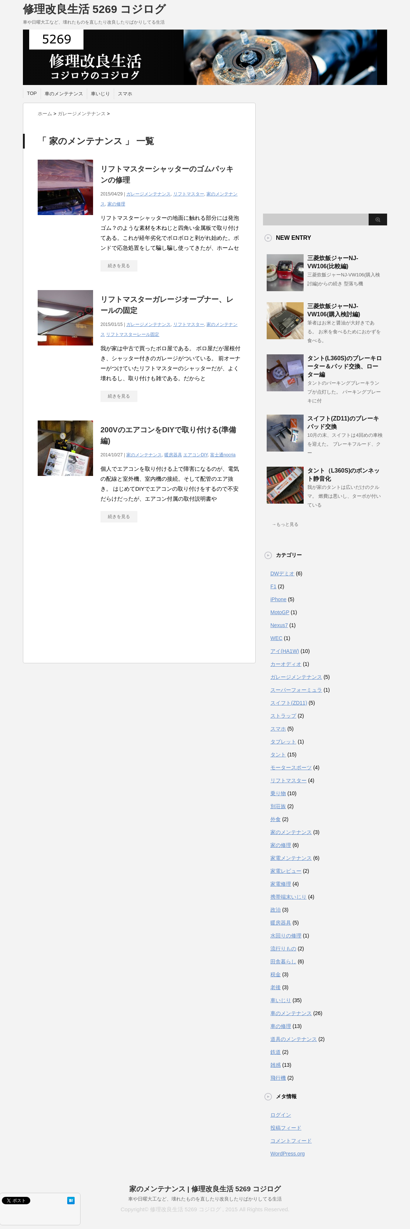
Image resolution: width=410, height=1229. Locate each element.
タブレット (283, 742)
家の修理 (116, 204)
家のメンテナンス (144, 454)
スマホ (125, 93)
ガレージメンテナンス (148, 194)
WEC (276, 638)
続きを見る (119, 265)
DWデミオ (282, 573)
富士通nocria (223, 454)
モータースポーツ (291, 767)
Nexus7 (279, 625)
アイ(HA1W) (284, 651)
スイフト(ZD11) (288, 703)
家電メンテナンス (291, 858)
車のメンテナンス (64, 93)
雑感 (275, 1065)
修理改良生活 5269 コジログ (94, 9)
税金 (275, 974)
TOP (32, 93)
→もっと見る (285, 524)
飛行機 (278, 1078)
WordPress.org (287, 1154)
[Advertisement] (139, 596)
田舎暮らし (283, 961)
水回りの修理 (285, 936)
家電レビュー (285, 871)
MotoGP (279, 612)
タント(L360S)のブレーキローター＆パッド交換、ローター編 (344, 366)
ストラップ (283, 716)
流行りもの (283, 948)
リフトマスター (188, 194)
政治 (275, 910)
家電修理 (280, 884)
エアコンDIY (195, 454)
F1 (273, 586)
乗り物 (278, 793)
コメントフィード (291, 1141)
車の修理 (280, 1026)
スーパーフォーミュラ (296, 690)
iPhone (278, 599)
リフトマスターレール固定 (132, 334)
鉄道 (275, 1052)
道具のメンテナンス (293, 1039)
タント (278, 755)
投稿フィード (285, 1128)
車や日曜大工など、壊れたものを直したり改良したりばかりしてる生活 (205, 1199)
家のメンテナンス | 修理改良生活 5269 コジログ (205, 1189)
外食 (275, 819)
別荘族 (278, 806)
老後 (275, 987)
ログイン (280, 1115)
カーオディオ (285, 664)
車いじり (100, 93)
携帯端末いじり (288, 897)
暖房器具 (173, 454)
